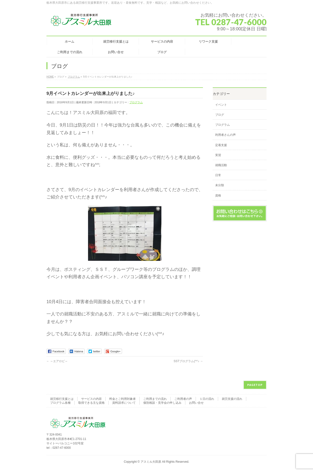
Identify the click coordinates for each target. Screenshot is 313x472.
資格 (218, 195)
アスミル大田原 (151, 461)
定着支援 (221, 145)
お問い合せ (196, 402)
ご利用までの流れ (155, 399)
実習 (218, 155)
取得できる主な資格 (91, 402)
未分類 (219, 185)
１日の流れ (207, 399)
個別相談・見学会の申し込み (162, 402)
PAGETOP (255, 384)
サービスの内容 (91, 399)
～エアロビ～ (57, 361)
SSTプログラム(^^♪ (188, 361)
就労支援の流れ (232, 399)
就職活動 (221, 165)
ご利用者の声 (183, 399)
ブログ (219, 114)
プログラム (136, 102)
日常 (218, 175)
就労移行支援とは (62, 399)
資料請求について (124, 402)
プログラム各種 (60, 402)
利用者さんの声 (225, 135)
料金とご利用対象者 (122, 399)
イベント (221, 104)
